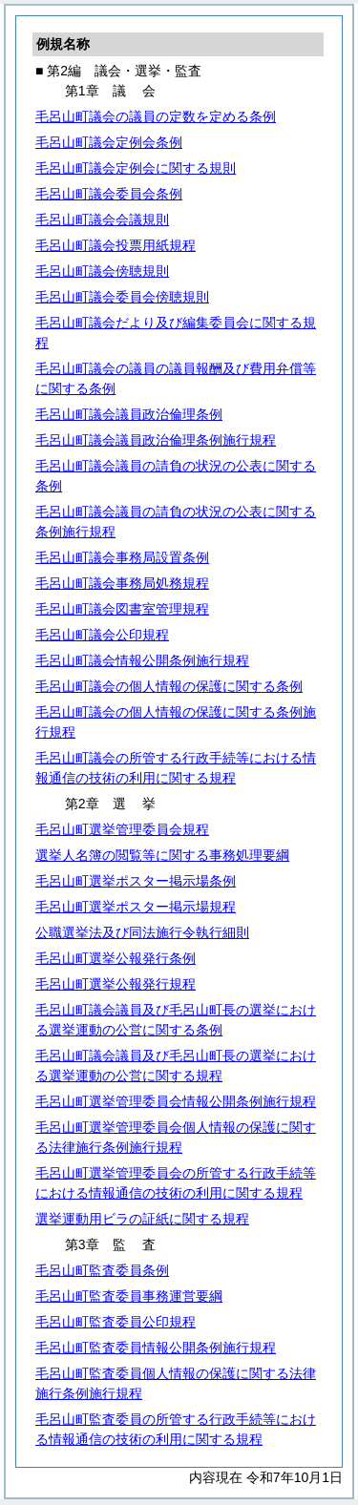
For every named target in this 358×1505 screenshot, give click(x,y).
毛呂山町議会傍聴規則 (102, 271)
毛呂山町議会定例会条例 (108, 142)
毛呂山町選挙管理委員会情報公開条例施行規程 (175, 1101)
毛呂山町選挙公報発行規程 (115, 984)
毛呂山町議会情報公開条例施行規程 (142, 660)
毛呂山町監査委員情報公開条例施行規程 (155, 1347)
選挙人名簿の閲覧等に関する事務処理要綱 (162, 855)
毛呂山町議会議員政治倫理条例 (128, 414)
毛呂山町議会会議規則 (102, 219)
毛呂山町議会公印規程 (102, 634)
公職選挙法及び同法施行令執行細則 (142, 932)
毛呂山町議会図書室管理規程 (122, 609)
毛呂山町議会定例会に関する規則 (135, 168)
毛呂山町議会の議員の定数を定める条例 (155, 116)
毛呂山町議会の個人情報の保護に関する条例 (169, 686)
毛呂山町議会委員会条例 (108, 193)
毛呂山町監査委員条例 (102, 1270)
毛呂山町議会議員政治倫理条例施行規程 (155, 440)
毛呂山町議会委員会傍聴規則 (122, 296)
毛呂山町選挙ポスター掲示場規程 (135, 906)
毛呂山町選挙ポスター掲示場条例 (135, 880)
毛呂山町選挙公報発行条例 (115, 958)
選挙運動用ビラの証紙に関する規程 (142, 1218)
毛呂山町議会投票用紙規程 (115, 245)
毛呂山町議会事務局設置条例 (122, 557)
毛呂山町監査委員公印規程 (115, 1321)
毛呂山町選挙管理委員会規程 (122, 829)
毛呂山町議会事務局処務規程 (122, 583)
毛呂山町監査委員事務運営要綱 (128, 1296)
